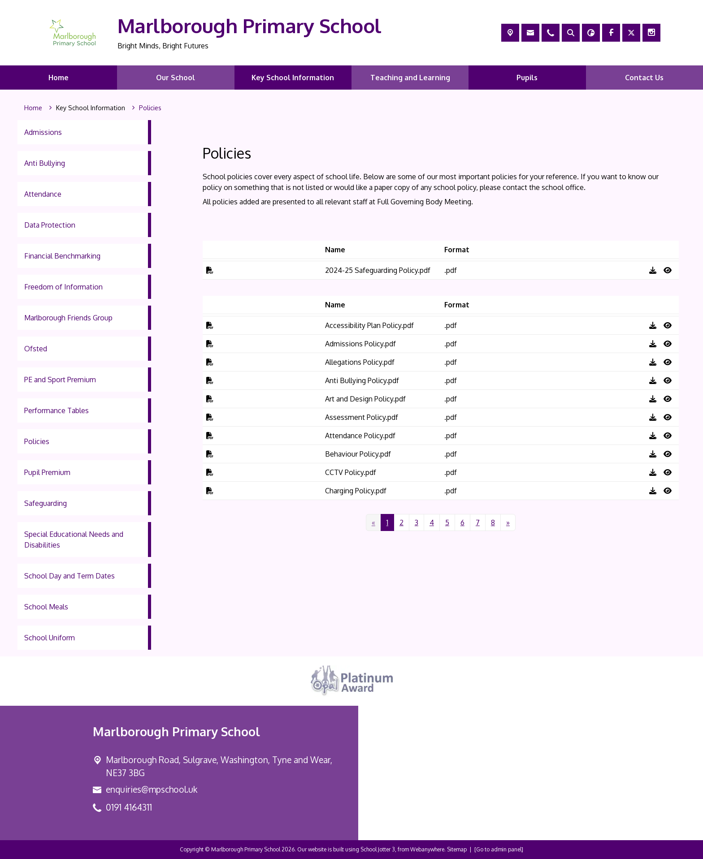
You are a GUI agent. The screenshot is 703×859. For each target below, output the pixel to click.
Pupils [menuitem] (527, 77)
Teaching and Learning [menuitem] (410, 77)
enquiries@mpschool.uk (151, 789)
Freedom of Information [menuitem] (63, 286)
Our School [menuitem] (175, 77)
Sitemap (457, 849)
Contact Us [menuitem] (644, 77)
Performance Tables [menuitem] (56, 410)
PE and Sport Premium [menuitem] (60, 379)
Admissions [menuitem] (43, 132)
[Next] (508, 522)
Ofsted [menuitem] (35, 348)
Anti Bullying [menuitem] (44, 163)
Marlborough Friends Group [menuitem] (68, 317)
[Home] (33, 108)
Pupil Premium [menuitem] (47, 472)
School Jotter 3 (377, 849)
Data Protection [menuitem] (49, 224)
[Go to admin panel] (498, 849)
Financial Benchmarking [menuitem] (62, 255)
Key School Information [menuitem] (293, 77)
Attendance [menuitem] (42, 194)
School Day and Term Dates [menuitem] (69, 575)
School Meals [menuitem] (46, 606)
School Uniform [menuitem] (49, 637)
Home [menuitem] (58, 77)
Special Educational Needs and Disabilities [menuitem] (73, 539)
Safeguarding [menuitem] (45, 503)
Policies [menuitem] (36, 441)
